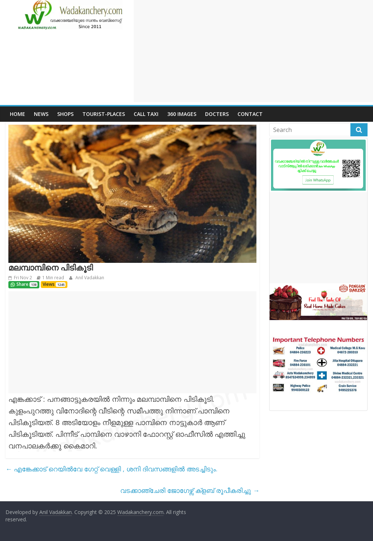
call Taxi (146, 113)
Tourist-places (103, 113)
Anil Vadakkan (89, 278)
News (41, 113)
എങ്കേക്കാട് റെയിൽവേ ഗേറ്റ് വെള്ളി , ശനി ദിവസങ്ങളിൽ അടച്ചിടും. (111, 468)
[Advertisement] (253, 51)
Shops (65, 113)
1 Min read (53, 278)
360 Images (181, 113)
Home (17, 113)
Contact (250, 113)
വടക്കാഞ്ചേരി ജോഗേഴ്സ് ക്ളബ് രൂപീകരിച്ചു (189, 490)
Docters (217, 113)
